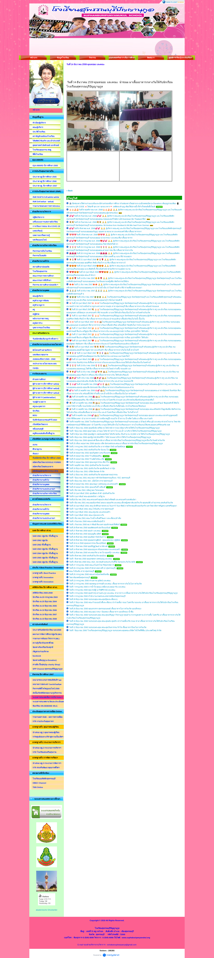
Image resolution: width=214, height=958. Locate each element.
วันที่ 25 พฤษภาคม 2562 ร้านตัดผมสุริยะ (85, 456)
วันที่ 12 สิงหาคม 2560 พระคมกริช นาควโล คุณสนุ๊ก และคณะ (94, 552)
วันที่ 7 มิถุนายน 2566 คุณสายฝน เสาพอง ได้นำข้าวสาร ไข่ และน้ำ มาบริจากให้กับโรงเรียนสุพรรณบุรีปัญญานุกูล (115, 431)
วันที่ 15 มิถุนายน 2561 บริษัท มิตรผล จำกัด (86, 471)
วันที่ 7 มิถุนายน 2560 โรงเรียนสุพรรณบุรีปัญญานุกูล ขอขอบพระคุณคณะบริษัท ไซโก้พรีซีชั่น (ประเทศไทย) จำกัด (115, 630)
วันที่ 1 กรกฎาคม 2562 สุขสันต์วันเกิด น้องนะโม (89, 450)
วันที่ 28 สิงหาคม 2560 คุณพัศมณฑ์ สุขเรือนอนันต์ (90, 528)
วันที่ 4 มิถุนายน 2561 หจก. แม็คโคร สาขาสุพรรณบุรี (91, 481)
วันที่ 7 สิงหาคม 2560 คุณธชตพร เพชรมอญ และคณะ (90, 559)
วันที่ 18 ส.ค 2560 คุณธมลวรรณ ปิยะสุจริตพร (87, 543)
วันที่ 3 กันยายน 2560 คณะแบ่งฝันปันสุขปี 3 (87, 521)
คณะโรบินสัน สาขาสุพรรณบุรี (81, 571)
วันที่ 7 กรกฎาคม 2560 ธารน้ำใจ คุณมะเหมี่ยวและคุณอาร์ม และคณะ (97, 587)
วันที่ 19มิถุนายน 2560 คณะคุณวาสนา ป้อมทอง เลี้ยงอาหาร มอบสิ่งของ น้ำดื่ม (101, 612)
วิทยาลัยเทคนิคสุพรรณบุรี (79, 577)
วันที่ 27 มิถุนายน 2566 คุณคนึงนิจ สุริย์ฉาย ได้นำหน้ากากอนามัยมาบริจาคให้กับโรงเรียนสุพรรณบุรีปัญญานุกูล (114, 428)
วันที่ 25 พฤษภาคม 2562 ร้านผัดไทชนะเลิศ (86, 459)
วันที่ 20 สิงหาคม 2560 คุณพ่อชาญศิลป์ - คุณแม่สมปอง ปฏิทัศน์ (94, 540)
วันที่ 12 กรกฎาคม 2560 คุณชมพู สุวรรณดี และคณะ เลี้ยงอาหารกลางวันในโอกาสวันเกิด (105, 584)
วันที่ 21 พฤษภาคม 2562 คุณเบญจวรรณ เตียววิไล (89, 462)
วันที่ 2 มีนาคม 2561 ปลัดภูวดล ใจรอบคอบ (86, 490)
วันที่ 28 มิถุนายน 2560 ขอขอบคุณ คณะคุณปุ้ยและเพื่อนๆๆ (93, 599)
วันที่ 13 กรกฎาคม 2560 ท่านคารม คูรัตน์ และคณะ (90, 581)
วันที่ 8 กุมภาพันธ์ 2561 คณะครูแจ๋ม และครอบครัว (89, 512)
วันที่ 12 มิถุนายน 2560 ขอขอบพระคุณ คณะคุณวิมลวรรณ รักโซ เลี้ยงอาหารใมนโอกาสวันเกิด (107, 627)
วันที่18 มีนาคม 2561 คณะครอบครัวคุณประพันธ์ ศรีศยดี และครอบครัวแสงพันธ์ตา (102, 499)
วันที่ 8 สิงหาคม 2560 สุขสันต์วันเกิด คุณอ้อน (87, 556)
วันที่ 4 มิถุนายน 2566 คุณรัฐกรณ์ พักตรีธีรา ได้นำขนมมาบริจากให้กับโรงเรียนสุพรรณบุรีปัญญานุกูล (110, 437)
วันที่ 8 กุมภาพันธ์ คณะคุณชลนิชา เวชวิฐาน (87, 496)
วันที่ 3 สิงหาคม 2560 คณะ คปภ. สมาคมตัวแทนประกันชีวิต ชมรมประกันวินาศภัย (102, 562)
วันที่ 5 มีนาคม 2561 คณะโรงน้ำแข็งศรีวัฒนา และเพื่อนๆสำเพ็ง (95, 518)
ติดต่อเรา (151, 58)
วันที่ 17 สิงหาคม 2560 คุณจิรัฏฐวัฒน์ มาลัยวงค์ (88, 546)
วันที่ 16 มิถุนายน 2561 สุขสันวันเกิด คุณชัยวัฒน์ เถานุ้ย (92, 468)
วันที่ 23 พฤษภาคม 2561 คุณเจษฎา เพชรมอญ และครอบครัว (93, 484)
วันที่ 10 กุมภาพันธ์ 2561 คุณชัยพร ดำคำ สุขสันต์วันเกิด (92, 493)
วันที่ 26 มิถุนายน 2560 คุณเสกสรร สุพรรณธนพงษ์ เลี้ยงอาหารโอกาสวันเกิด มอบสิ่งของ (105, 609)
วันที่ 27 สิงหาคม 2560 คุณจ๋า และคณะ (85, 531)
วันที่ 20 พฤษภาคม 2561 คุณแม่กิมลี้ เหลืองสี (87, 487)
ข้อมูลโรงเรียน (63, 58)
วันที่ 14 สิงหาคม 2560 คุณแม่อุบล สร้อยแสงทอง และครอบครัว (94, 549)
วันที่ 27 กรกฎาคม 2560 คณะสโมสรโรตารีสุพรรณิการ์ (91, 565)
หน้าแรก (33, 58)
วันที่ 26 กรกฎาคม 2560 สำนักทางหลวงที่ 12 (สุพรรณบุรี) (92, 568)
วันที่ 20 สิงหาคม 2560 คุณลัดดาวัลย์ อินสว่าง (87, 537)
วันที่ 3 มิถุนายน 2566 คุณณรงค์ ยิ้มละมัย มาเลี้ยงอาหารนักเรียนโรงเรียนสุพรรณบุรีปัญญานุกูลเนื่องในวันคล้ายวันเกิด (117, 440)
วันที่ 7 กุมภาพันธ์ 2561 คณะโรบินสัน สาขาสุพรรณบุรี (91, 509)
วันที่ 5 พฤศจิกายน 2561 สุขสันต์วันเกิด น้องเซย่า (89, 465)
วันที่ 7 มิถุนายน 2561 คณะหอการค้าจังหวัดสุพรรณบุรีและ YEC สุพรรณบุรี (99, 478)
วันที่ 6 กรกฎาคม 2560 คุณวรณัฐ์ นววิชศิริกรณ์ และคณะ (92, 590)
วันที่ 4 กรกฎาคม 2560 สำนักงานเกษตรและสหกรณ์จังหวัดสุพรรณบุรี (97, 596)
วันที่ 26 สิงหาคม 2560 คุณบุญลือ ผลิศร (85, 534)
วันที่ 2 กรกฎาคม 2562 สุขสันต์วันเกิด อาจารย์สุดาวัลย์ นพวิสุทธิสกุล (97, 446)
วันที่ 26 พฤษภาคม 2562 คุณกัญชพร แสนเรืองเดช (89, 453)
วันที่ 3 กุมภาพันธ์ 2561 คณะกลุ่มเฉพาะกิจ (86, 515)
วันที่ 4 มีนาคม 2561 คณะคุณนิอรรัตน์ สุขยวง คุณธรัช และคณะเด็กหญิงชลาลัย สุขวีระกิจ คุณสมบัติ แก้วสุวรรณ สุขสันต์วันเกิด (121, 503)
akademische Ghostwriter (46, 910)
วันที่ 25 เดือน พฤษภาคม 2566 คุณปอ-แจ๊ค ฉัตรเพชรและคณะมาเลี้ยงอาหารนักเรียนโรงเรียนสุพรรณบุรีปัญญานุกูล (116, 443)
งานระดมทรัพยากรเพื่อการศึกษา (122, 58)
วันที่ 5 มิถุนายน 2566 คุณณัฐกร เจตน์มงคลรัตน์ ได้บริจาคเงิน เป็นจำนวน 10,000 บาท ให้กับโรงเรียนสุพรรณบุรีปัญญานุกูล (119, 434)
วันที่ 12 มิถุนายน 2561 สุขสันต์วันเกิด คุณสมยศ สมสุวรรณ (93, 475)
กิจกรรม (92, 58)
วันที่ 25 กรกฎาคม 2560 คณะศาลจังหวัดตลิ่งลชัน (89, 574)
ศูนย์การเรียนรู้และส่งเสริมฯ (180, 58)
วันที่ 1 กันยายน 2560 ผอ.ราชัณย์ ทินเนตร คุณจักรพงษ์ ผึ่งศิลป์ (94, 524)
